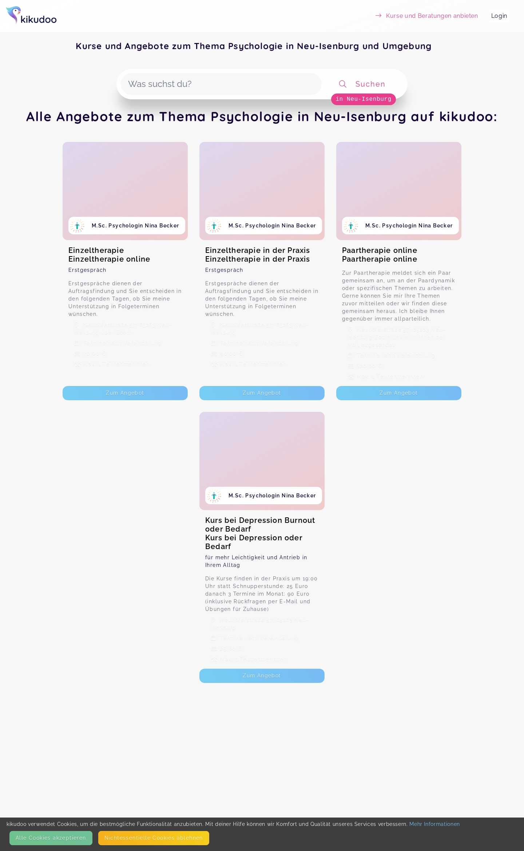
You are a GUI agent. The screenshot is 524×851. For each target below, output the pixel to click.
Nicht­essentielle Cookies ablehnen (153, 838)
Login (499, 15)
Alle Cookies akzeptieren (51, 838)
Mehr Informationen (434, 824)
